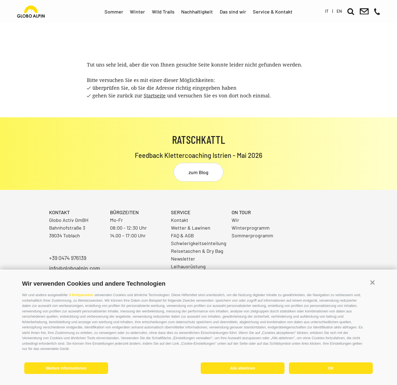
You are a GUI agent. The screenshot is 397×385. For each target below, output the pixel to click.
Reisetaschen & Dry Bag (197, 251)
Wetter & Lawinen (190, 228)
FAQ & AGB (182, 235)
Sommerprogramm (252, 235)
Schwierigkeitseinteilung (198, 243)
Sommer (113, 12)
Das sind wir (233, 12)
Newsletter (183, 259)
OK (331, 368)
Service (181, 212)
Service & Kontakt (273, 12)
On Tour (241, 212)
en (339, 11)
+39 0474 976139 (67, 257)
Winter (137, 12)
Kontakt (179, 220)
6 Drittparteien (81, 295)
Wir (235, 220)
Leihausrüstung (188, 266)
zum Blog (198, 172)
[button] (372, 282)
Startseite (155, 95)
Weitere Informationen (66, 368)
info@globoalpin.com (74, 268)
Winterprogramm (251, 228)
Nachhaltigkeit (197, 12)
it (327, 11)
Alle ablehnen (242, 368)
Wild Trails (163, 12)
